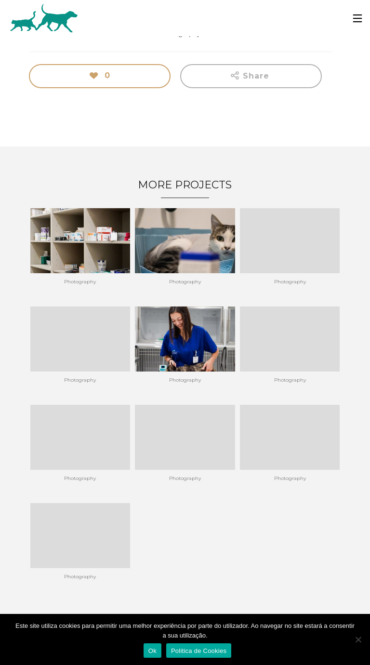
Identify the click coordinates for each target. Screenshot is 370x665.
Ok (152, 650)
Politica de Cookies (198, 650)
